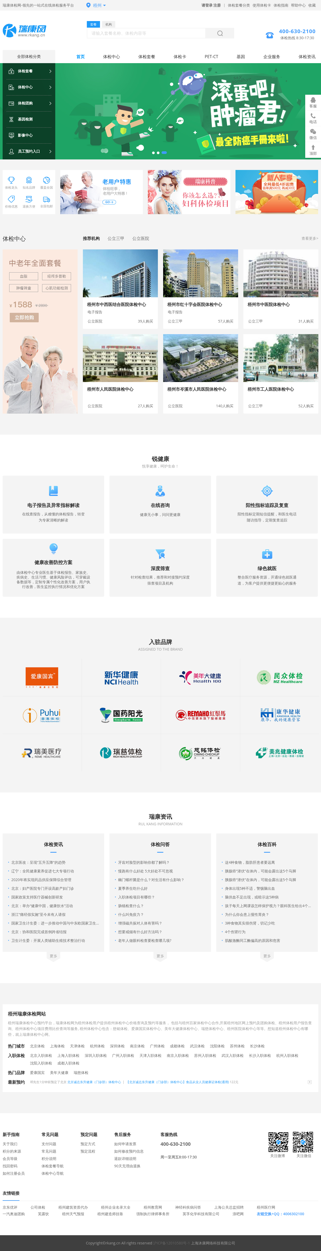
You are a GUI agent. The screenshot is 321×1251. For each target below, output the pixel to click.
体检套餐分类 (239, 5)
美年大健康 (59, 1072)
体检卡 (180, 56)
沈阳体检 (217, 1045)
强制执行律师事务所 (152, 1213)
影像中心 (21, 135)
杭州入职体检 (287, 1055)
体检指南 (281, 5)
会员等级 (10, 1158)
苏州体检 (237, 1045)
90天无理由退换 (127, 1165)
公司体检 (38, 1207)
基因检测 (21, 119)
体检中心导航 (53, 1173)
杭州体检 (97, 1045)
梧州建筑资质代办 (73, 1207)
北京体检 (37, 1045)
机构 (109, 24)
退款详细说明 (125, 1158)
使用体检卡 (262, 5)
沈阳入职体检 (41, 1063)
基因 (241, 56)
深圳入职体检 (96, 1055)
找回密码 (10, 1165)
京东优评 (10, 1207)
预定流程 (88, 1151)
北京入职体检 (41, 1055)
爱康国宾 (37, 1072)
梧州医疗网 (266, 1207)
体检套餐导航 (53, 1165)
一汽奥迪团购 (14, 1213)
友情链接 (11, 1193)
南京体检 (137, 1045)
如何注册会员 (14, 1173)
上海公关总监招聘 (229, 1207)
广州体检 (157, 1045)
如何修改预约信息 (129, 1151)
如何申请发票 (125, 1143)
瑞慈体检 (81, 1072)
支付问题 (49, 1143)
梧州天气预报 (73, 1213)
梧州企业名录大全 (116, 1207)
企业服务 (271, 56)
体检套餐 (21, 70)
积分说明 (49, 1158)
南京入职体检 (178, 1055)
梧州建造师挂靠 (110, 1213)
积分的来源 (12, 1151)
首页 (80, 56)
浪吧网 (238, 1213)
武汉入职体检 (233, 1055)
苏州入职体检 (205, 1055)
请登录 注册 (211, 5)
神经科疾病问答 (188, 1207)
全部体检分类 (29, 56)
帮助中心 (298, 5)
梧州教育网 (153, 1207)
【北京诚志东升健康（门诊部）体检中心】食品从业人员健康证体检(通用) (177, 1082)
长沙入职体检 (260, 1055)
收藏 (312, 5)
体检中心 (21, 86)
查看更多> (310, 238)
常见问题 (49, 1151)
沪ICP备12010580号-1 (171, 1242)
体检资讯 (307, 56)
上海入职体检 (68, 1055)
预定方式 (88, 1143)
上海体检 (57, 1045)
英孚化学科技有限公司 (201, 1213)
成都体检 (177, 1045)
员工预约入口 (24, 151)
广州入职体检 (123, 1055)
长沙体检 (257, 1045)
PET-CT (211, 56)
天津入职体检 (150, 1055)
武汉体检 (197, 1045)
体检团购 (21, 103)
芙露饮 (43, 1213)
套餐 (93, 24)
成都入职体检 (68, 1063)
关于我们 (10, 1143)
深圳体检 (117, 1045)
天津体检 (77, 1045)
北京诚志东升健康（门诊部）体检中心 (94, 1082)
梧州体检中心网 (29, 31)
